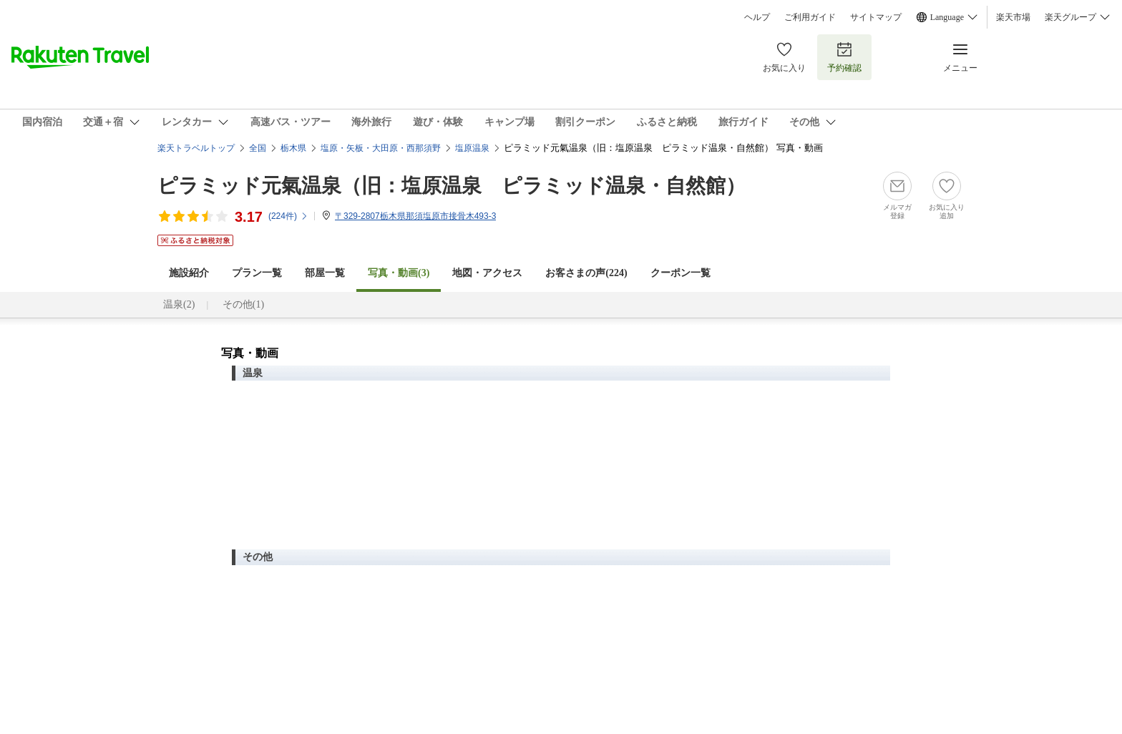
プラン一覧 (257, 273)
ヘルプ (757, 17)
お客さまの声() (586, 273)
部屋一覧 (325, 273)
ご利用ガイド (810, 17)
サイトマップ (876, 17)
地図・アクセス (487, 273)
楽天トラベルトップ (196, 148)
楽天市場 (1013, 17)
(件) (288, 216)
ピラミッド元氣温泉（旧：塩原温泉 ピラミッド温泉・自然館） (451, 186)
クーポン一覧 (680, 273)
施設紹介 (189, 273)
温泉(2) (179, 304)
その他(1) (243, 304)
